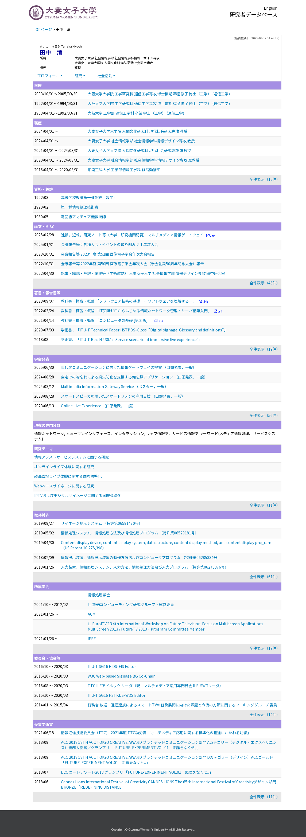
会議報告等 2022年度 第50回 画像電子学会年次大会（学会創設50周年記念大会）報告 (132, 263)
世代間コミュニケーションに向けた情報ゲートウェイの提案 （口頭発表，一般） (128, 367)
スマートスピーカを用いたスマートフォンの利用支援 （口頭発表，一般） (123, 396)
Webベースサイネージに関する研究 (64, 485)
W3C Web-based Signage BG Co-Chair (121, 676)
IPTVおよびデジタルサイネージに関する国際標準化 (77, 495)
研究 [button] (78, 75)
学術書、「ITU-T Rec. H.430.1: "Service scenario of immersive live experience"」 (131, 339)
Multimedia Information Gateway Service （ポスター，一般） (114, 386)
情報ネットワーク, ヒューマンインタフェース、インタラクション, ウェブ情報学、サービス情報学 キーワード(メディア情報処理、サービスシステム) (154, 436)
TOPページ (42, 29)
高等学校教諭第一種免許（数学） (89, 197)
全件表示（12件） (265, 179)
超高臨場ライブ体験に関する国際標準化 (68, 476)
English (270, 8)
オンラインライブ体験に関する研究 (64, 466)
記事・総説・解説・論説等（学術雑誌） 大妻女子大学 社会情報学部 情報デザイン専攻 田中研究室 (143, 273)
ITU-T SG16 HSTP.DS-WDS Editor (116, 695)
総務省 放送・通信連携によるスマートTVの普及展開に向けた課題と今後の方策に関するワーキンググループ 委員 (182, 704)
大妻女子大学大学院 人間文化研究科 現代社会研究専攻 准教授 (139, 150)
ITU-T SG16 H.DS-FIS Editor (112, 666)
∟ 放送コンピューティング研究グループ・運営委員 (131, 604)
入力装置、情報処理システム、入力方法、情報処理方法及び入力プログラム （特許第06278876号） (144, 567)
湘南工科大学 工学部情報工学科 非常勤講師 (124, 169)
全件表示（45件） (265, 282)
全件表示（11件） (265, 505)
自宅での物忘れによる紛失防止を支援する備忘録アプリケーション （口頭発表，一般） (134, 377)
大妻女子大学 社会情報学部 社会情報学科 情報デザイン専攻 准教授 (143, 160)
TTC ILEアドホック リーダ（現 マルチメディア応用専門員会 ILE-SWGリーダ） (155, 685)
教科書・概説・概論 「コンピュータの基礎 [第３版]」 (106, 320)
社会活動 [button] (104, 75)
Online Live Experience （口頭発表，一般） (98, 405)
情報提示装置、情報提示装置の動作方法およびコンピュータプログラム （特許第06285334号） (141, 557)
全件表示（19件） (265, 349)
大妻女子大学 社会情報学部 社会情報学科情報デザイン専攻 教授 (141, 140)
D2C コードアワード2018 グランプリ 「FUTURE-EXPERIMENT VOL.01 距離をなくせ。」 (137, 772)
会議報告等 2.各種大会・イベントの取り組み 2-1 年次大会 (109, 244)
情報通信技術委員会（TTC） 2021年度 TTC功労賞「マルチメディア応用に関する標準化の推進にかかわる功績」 (156, 732)
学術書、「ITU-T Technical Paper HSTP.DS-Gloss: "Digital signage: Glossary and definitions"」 (144, 330)
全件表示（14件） (265, 714)
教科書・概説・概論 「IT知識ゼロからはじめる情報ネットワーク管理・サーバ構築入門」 (136, 310)
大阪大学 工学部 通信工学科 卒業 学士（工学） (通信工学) (136, 113)
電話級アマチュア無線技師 (83, 216)
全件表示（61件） (265, 576)
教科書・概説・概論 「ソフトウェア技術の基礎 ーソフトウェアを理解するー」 (128, 301)
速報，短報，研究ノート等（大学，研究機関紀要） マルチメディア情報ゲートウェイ (132, 234)
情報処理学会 (99, 594)
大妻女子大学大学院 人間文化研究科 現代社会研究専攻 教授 (137, 131)
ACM (91, 614)
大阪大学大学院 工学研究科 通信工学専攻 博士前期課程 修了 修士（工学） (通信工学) (159, 103)
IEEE (92, 638)
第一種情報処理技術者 (79, 207)
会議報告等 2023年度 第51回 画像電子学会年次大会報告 (108, 254)
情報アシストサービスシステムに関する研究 (71, 457)
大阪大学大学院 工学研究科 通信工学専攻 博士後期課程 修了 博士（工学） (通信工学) (159, 93)
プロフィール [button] (48, 75)
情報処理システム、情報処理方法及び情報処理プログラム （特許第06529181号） (130, 532)
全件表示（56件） (265, 415)
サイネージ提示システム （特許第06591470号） (101, 523)
